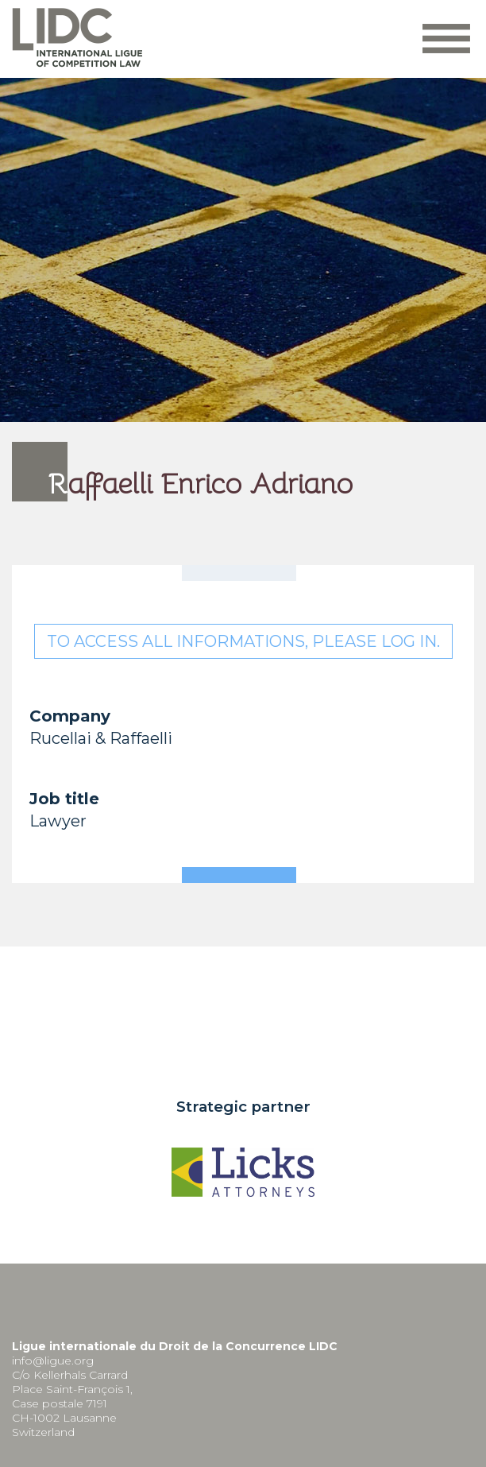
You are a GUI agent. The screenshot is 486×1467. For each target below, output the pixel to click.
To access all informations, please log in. (243, 641)
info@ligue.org (53, 1360)
